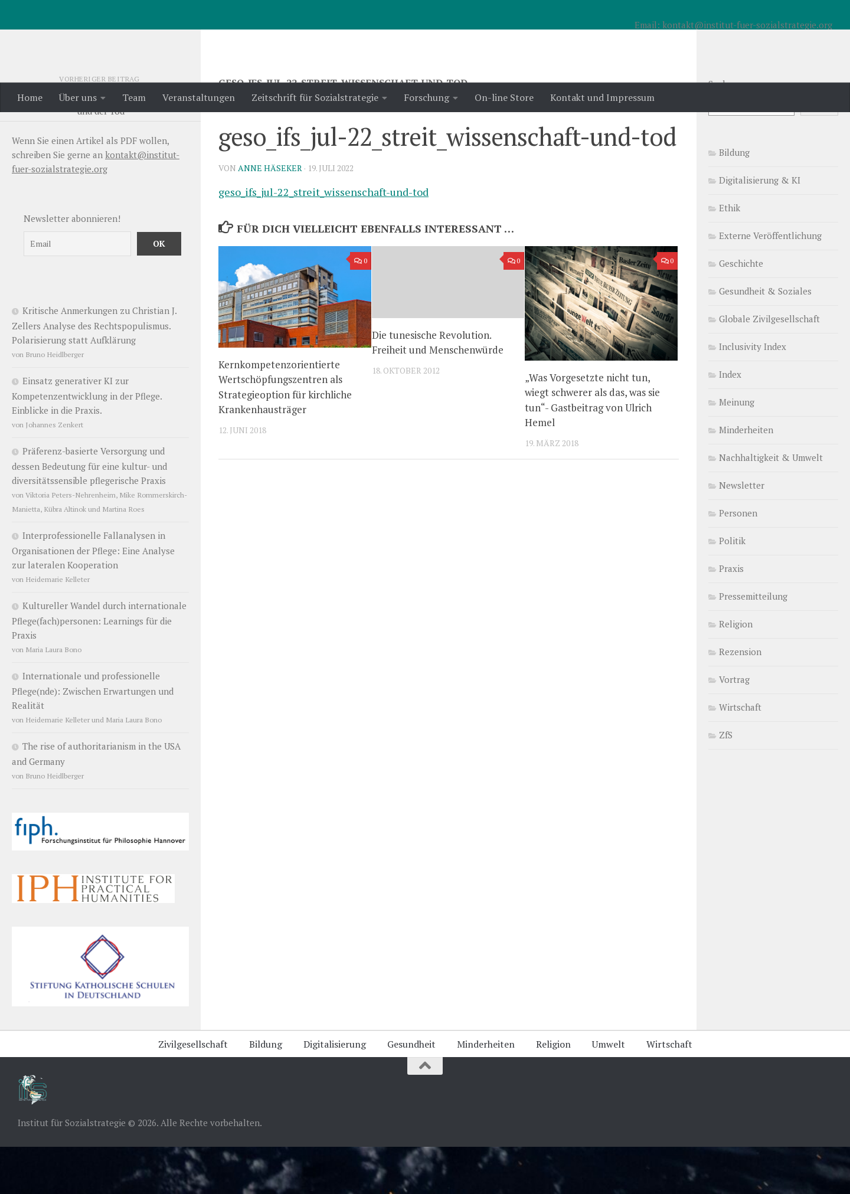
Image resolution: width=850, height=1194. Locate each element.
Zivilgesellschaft (193, 1091)
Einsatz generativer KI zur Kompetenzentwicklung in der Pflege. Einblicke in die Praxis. (87, 442)
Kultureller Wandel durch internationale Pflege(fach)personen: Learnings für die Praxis (99, 667)
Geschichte (741, 310)
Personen (738, 560)
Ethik (729, 255)
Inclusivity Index (752, 394)
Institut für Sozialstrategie (172, 40)
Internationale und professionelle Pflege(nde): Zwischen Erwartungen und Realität (93, 737)
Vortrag (734, 726)
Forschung (426, 97)
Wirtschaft (740, 754)
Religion (736, 671)
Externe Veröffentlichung (770, 283)
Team (134, 97)
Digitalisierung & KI (759, 227)
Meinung (736, 449)
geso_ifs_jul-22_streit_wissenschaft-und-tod (323, 239)
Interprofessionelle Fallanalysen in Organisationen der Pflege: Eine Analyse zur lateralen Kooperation (93, 597)
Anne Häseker (270, 215)
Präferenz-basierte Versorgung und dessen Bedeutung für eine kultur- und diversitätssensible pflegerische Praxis (89, 513)
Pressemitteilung (753, 643)
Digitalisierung (334, 1091)
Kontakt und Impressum (602, 97)
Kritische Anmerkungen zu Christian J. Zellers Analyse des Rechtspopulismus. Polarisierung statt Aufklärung (94, 372)
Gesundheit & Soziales (765, 338)
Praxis (731, 615)
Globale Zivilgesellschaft (769, 366)
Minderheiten (746, 477)
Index (730, 421)
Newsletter (741, 532)
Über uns (78, 97)
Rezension (740, 699)
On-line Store (504, 97)
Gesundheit (411, 1091)
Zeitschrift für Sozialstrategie (314, 97)
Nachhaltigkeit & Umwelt (771, 505)
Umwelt (608, 1091)
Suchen (723, 131)
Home (29, 97)
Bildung (734, 199)
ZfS (726, 782)
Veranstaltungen (198, 97)
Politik (732, 588)
